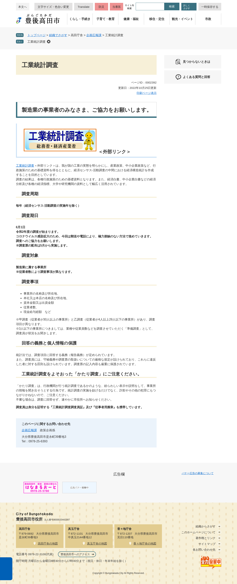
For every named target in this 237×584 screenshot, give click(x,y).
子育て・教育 (105, 19)
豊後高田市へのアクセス (75, 554)
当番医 (116, 6)
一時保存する (209, 6)
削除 (48, 41)
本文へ (22, 6)
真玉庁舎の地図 (97, 543)
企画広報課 (93, 35)
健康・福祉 (131, 19)
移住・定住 (156, 19)
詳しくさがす (186, 7)
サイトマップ (207, 543)
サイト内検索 (129, 7)
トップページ (36, 35)
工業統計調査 (36, 41)
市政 (208, 19)
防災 (101, 6)
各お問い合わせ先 (204, 549)
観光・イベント (182, 19)
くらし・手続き (79, 19)
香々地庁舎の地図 (144, 543)
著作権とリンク (206, 538)
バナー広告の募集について (198, 473)
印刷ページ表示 (147, 93)
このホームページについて (198, 532)
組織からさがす (206, 526)
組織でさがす (58, 35)
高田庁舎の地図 (48, 543)
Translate (84, 6)
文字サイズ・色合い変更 (53, 6)
